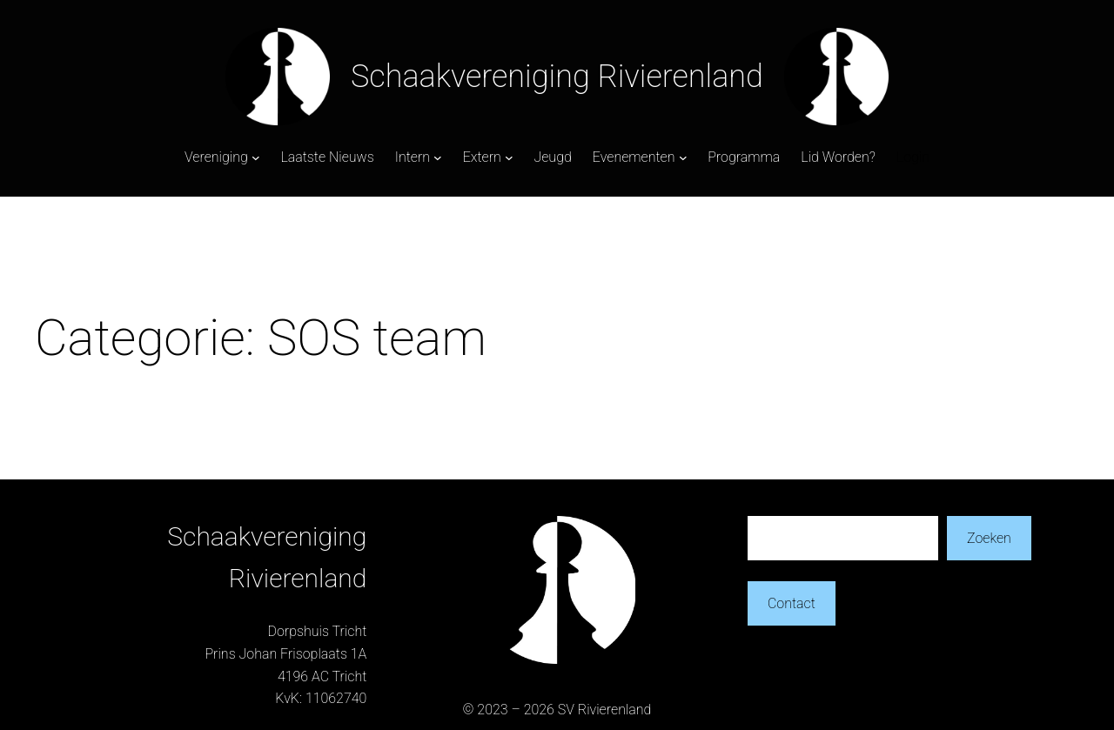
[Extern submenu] (509, 157)
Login (912, 157)
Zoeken (989, 538)
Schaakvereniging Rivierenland (557, 76)
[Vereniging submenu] (256, 157)
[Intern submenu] (437, 157)
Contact (791, 603)
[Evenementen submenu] (683, 157)
